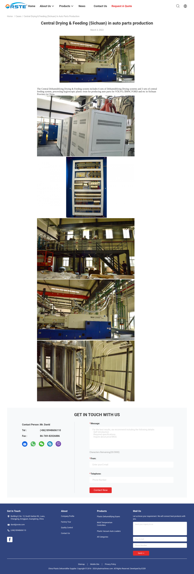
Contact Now (100, 490)
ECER (143, 569)
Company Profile (67, 516)
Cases (18, 16)
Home (10, 16)
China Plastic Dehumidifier (58, 569)
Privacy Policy (110, 564)
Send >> (141, 553)
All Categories (102, 537)
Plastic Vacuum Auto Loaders (109, 531)
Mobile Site (94, 564)
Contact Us (65, 533)
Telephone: (96, 474)
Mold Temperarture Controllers (104, 523)
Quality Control (67, 528)
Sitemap (81, 564)
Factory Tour (66, 522)
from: (93, 458)
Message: (95, 423)
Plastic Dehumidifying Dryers (108, 516)
